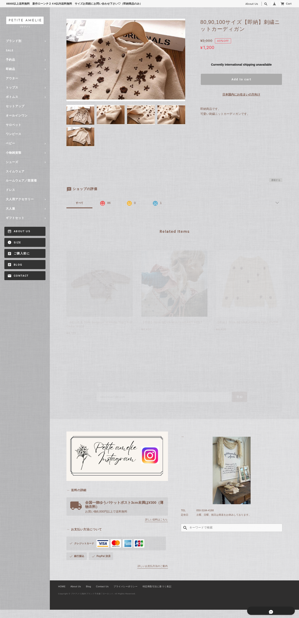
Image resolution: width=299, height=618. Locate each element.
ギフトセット (15, 218)
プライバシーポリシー (123, 594)
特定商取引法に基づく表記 (154, 594)
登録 (226, 403)
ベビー (10, 143)
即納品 (10, 69)
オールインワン (17, 115)
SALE (9, 50)
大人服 (10, 208)
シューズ (12, 162)
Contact (21, 275)
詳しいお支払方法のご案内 (153, 574)
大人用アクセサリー (20, 199)
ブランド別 (13, 41)
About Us (242, 4)
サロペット (13, 125)
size (17, 242)
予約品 (10, 59)
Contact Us (101, 594)
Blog (18, 264)
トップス (12, 87)
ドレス (10, 190)
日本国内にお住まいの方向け (241, 94)
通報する (275, 180)
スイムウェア (15, 171)
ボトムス (12, 97)
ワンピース (13, 134)
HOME (61, 594)
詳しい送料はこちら (156, 527)
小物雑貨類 (13, 152)
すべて (79, 202)
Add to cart (241, 79)
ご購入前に (22, 253)
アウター (12, 78)
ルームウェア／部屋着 (21, 180)
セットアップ (15, 106)
